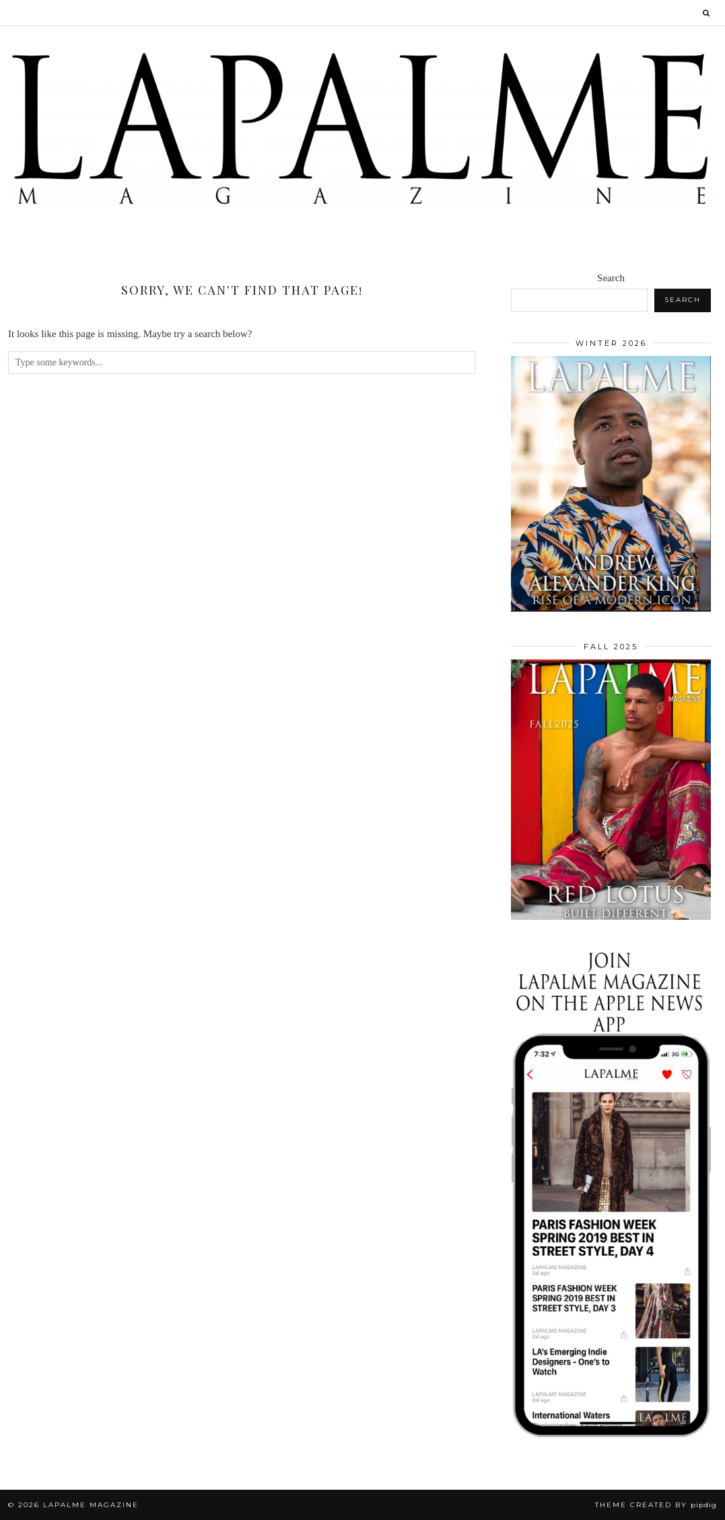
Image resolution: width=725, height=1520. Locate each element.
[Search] (707, 13)
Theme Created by (656, 1504)
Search (611, 278)
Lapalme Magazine (91, 1504)
